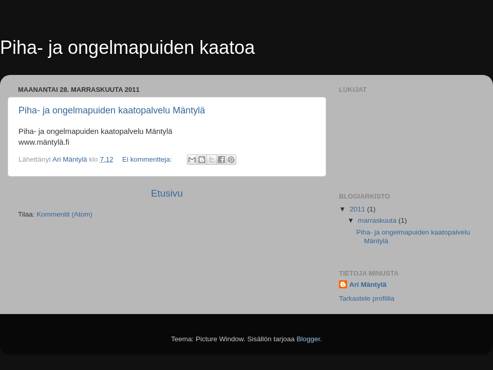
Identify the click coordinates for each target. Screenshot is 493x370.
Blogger (308, 339)
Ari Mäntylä (368, 284)
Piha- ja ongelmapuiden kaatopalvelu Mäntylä (111, 110)
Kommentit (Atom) (64, 214)
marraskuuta (378, 220)
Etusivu (167, 193)
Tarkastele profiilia (366, 298)
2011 (358, 209)
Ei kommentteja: (148, 159)
